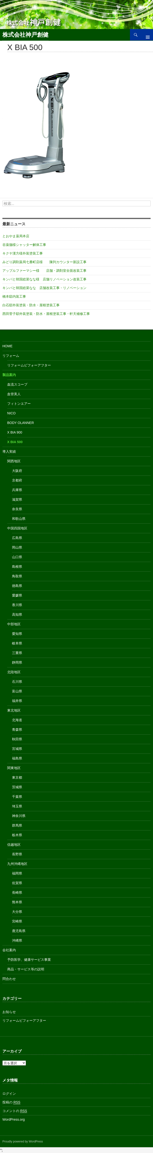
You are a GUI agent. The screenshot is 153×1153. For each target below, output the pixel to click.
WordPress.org (13, 1119)
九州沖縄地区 (17, 864)
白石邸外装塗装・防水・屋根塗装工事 (31, 305)
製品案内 (9, 375)
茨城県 (17, 787)
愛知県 (17, 634)
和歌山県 (18, 519)
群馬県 (17, 825)
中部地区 (14, 624)
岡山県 (17, 547)
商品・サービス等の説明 (25, 969)
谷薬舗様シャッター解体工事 (24, 245)
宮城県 (17, 749)
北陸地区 (14, 672)
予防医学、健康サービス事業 (29, 960)
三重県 (17, 653)
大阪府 (17, 471)
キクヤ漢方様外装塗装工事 (22, 253)
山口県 (17, 557)
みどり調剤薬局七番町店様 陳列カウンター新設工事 (44, 262)
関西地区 (14, 461)
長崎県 (17, 892)
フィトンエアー (19, 404)
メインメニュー (146, 35)
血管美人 (14, 394)
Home (7, 346)
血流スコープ (17, 384)
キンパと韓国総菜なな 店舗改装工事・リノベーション (44, 288)
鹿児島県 (18, 931)
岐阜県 (17, 643)
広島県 (17, 538)
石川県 (17, 682)
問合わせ (9, 979)
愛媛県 (17, 595)
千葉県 (17, 797)
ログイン (9, 1093)
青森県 (17, 729)
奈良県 (17, 509)
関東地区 (14, 768)
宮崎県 (17, 921)
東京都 (17, 777)
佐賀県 (17, 883)
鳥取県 (17, 576)
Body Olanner (20, 423)
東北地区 (14, 710)
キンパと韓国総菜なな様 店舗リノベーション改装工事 (44, 279)
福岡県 (17, 873)
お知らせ (9, 1012)
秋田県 (17, 739)
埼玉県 (17, 806)
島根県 (17, 566)
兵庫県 (17, 490)
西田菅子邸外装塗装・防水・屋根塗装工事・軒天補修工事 (46, 314)
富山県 (17, 691)
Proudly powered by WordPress (22, 1141)
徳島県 (17, 586)
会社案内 (9, 950)
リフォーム (10, 356)
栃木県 (17, 835)
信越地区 (14, 844)
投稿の (11, 1102)
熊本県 (17, 902)
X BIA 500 (15, 442)
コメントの (14, 1111)
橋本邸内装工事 (14, 296)
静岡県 (17, 662)
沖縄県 (17, 940)
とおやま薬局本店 (15, 236)
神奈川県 (18, 816)
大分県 (17, 912)
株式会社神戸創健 (25, 34)
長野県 (17, 854)
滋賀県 (17, 499)
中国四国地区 (17, 528)
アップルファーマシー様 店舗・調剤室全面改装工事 (44, 270)
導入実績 (9, 451)
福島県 (17, 758)
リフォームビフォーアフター (29, 365)
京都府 (17, 480)
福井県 (17, 701)
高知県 (17, 614)
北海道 (17, 720)
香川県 (17, 605)
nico (11, 413)
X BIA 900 (14, 432)
